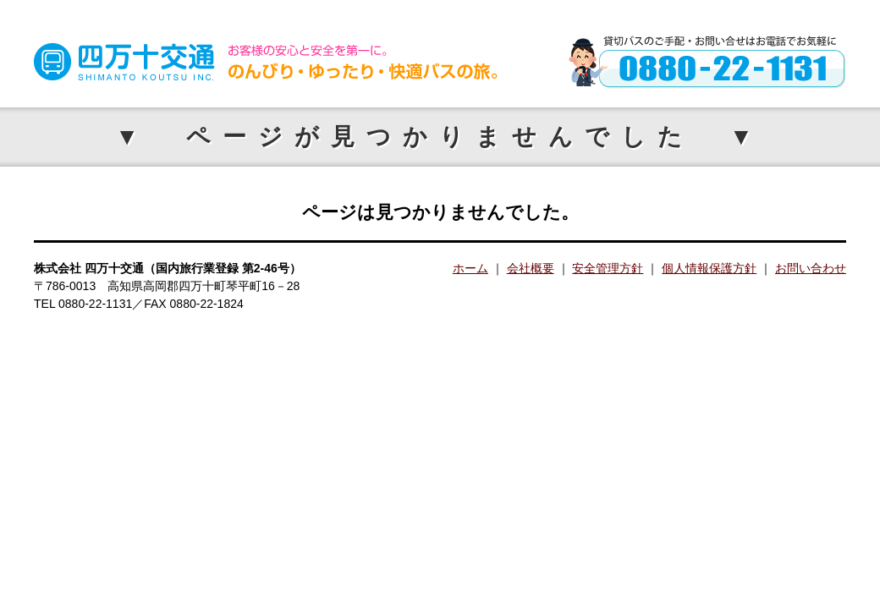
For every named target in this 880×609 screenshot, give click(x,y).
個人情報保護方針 (709, 268)
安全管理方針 (607, 268)
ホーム (470, 268)
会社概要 (530, 268)
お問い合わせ (810, 268)
